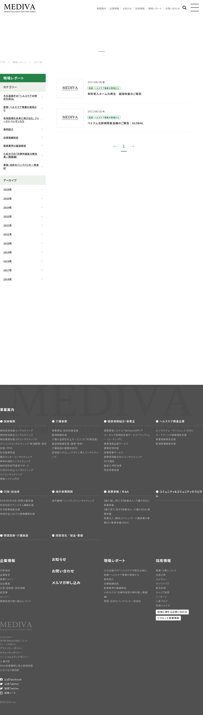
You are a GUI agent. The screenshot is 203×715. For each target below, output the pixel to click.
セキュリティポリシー (11, 652)
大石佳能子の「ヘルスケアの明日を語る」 (20, 97)
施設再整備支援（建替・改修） (68, 443)
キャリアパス (162, 583)
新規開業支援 (59, 435)
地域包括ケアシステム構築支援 (17, 505)
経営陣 (4, 592)
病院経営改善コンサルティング (16, 430)
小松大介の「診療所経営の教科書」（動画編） (20, 155)
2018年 (7, 261)
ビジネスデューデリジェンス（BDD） (175, 430)
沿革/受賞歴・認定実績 (12, 588)
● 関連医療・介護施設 (14, 535)
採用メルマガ (163, 605)
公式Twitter (11, 684)
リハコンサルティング (11, 474)
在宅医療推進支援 (10, 509)
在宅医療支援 (7, 452)
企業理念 (5, 574)
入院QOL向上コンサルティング (16, 470)
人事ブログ (162, 601)
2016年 (7, 279)
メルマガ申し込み (66, 582)
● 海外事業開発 (62, 491)
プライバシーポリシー (11, 648)
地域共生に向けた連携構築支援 (17, 513)
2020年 (7, 243)
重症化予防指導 (112, 465)
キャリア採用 (163, 592)
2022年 (7, 225)
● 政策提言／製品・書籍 (67, 535)
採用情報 (140, 8)
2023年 (7, 216)
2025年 (7, 198)
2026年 (7, 189)
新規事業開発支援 (166, 443)
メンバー (4, 596)
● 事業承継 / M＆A (116, 491)
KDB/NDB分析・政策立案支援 (16, 500)
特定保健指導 (111, 470)
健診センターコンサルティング (16, 456)
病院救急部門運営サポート (14, 465)
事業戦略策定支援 (166, 439)
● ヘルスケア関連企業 (170, 421)
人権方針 (5, 661)
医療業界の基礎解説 (14, 145)
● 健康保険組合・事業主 (119, 421)
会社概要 (5, 583)
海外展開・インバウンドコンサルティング (73, 500)
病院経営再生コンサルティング (16, 435)
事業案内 (101, 8)
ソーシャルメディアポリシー (14, 657)
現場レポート (155, 8)
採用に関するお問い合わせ (172, 612)
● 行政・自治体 (10, 491)
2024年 (7, 207)
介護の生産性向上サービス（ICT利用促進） (75, 439)
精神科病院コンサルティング (15, 461)
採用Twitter (11, 688)
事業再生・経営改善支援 (65, 430)
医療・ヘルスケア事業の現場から (20, 108)
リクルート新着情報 (168, 618)
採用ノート (10, 692)
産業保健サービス (113, 452)
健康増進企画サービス (116, 443)
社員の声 (161, 574)
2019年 (7, 252)
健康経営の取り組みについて (15, 601)
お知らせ (127, 8)
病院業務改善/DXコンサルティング (18, 439)
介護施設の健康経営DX (65, 448)
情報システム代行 (9, 478)
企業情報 (114, 8)
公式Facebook (12, 679)
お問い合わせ (172, 8)
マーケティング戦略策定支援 (171, 435)
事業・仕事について (166, 570)
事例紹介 (8, 129)
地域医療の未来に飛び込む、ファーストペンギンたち (21, 119)
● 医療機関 (7, 421)
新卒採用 (161, 588)
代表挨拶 (5, 570)
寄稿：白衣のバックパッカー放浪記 (21, 166)
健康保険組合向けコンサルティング (123, 456)
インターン (161, 596)
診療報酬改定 (10, 137)
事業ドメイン (7, 579)
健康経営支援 (111, 448)
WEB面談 (109, 461)
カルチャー (161, 579)
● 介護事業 (59, 421)
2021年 (7, 234)
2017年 (7, 270)
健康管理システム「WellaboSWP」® (123, 430)
